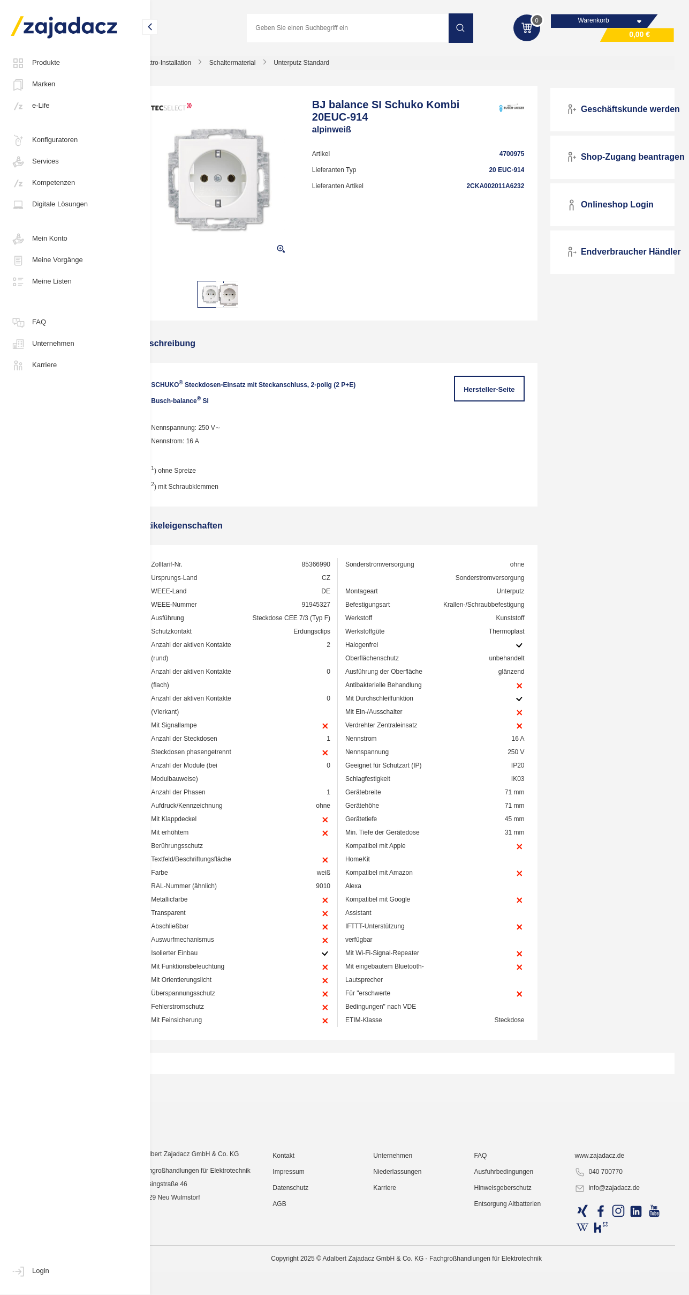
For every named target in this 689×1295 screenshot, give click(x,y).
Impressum (307, 1265)
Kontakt (303, 1249)
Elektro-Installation (189, 66)
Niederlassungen (412, 1265)
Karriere (34, 365)
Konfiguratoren (44, 140)
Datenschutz (310, 1281)
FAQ (28, 322)
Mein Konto (39, 239)
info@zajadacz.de (612, 1282)
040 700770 (603, 1266)
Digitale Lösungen (49, 204)
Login (30, 1271)
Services (35, 161)
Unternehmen (42, 344)
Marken (33, 84)
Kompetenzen (43, 183)
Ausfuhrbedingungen (513, 1265)
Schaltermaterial (257, 66)
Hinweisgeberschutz (512, 1281)
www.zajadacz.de (605, 1249)
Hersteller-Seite (496, 393)
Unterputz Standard (326, 66)
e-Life (30, 106)
